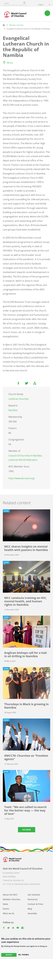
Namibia (12, 410)
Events (6, 908)
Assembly (32, 913)
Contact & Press (35, 904)
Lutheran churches (18, 398)
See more (26, 829)
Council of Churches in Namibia (25, 455)
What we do (8, 913)
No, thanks (23, 955)
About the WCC (10, 894)
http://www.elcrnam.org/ (21, 478)
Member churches (16, 25)
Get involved (34, 894)
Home (4, 25)
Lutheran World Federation (22, 459)
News (5, 904)
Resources (33, 899)
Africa (10, 62)
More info (5, 950)
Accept (9, 955)
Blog (30, 908)
